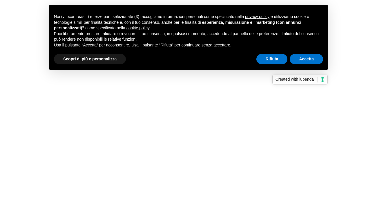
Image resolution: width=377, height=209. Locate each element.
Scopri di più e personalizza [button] (90, 59)
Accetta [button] (306, 59)
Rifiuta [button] (272, 59)
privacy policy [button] (257, 16)
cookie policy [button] (137, 28)
